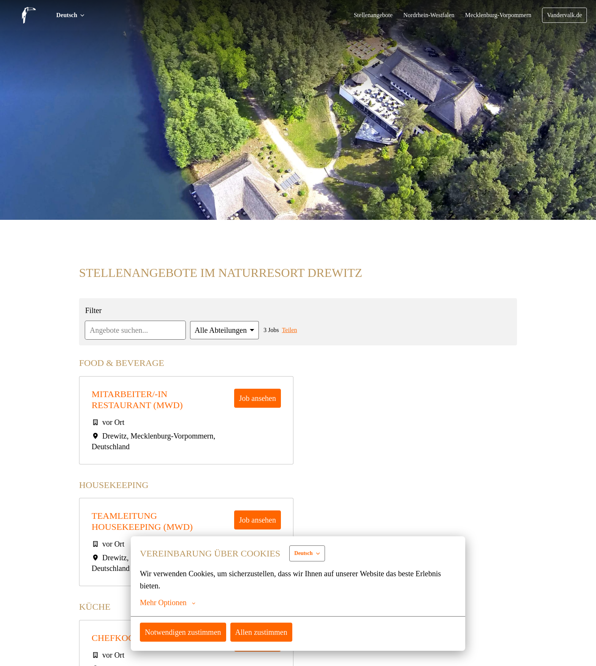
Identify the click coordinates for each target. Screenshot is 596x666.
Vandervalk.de (563, 15)
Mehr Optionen (168, 602)
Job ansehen (255, 398)
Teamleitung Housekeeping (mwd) (142, 521)
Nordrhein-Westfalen (423, 15)
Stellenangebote (364, 15)
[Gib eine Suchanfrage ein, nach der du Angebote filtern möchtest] (137, 330)
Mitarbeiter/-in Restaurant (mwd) (137, 399)
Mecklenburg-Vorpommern (495, 15)
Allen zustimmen (266, 632)
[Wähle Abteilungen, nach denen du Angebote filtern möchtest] (228, 330)
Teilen (295, 330)
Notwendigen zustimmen (185, 632)
